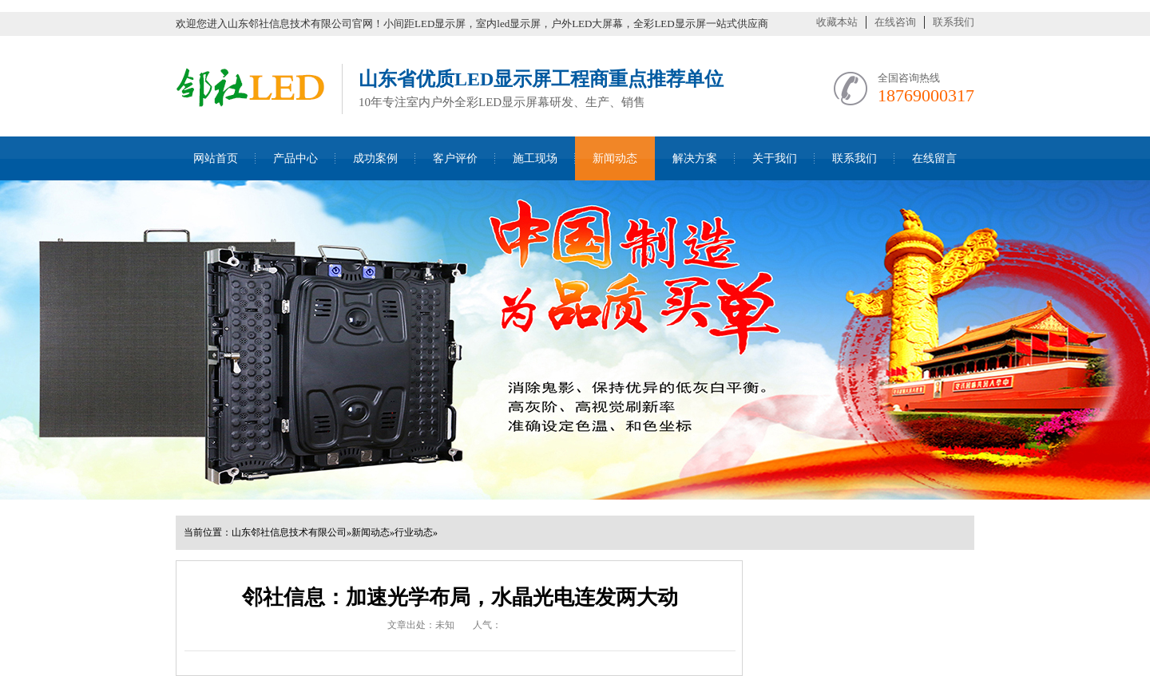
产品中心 (295, 158)
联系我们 (953, 22)
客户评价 (455, 158)
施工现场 (535, 158)
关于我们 (774, 158)
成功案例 (375, 158)
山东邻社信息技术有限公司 (289, 532)
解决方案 (694, 158)
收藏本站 (837, 22)
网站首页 (215, 158)
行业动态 (414, 532)
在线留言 (934, 158)
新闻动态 (615, 158)
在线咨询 (895, 22)
